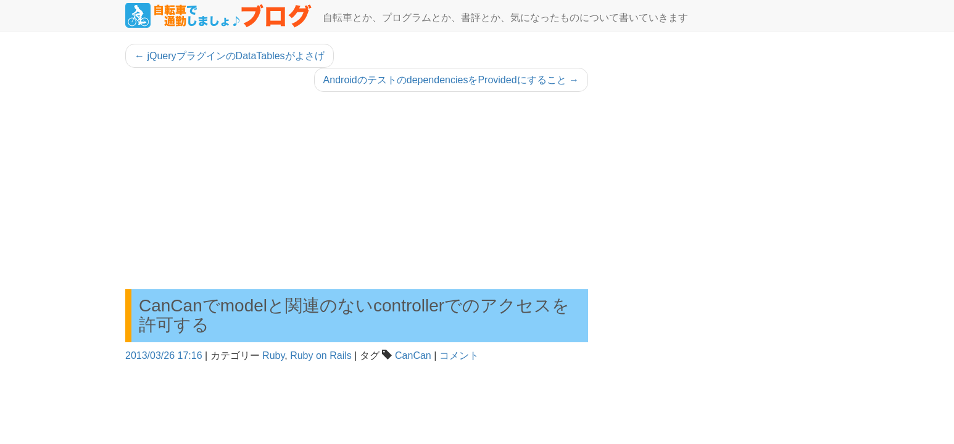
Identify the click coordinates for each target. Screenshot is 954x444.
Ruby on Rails (321, 355)
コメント (459, 355)
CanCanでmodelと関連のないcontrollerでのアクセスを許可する (354, 315)
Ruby (273, 355)
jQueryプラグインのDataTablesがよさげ (230, 56)
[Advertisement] (356, 190)
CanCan (413, 355)
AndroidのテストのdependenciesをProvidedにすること (451, 80)
